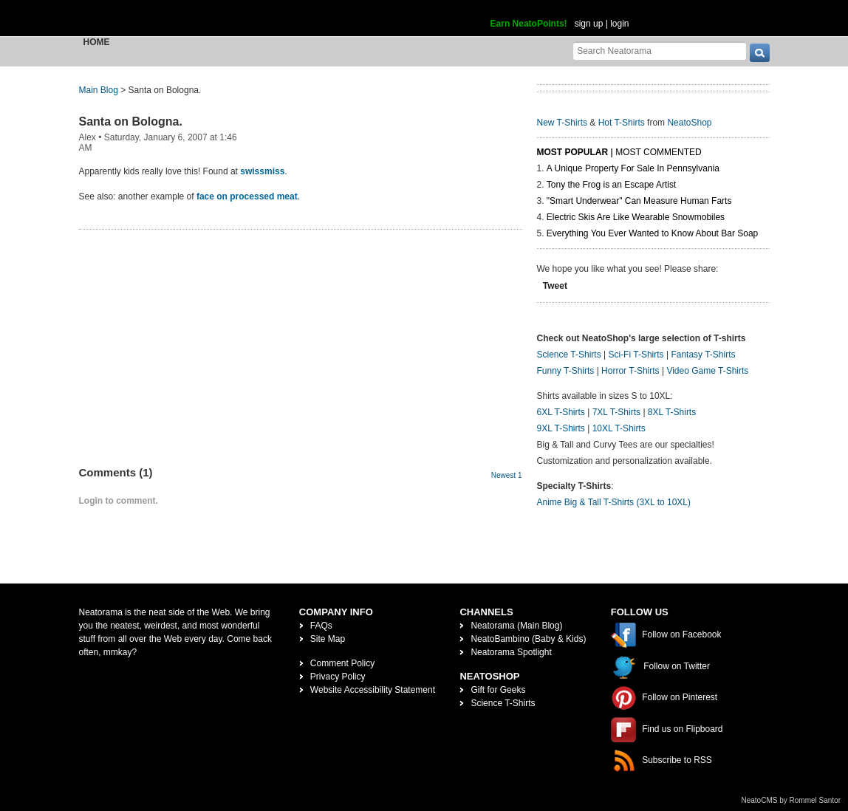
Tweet (555, 286)
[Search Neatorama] (659, 50)
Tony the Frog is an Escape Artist (611, 184)
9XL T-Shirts (561, 428)
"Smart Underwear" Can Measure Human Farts (639, 201)
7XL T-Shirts (616, 412)
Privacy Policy (338, 676)
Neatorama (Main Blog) (516, 625)
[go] (760, 53)
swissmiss (262, 171)
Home (96, 42)
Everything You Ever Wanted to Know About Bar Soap (652, 233)
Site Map (327, 639)
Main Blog (98, 90)
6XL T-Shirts (561, 412)
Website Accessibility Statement (372, 690)
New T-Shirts (562, 122)
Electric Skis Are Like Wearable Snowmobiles (636, 217)
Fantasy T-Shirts (703, 354)
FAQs (321, 625)
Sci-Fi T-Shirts (635, 354)
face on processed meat (247, 196)
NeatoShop (689, 122)
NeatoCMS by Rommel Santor (791, 800)
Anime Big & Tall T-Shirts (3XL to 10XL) (614, 502)
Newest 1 (506, 475)
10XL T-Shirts (619, 428)
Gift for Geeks (498, 690)
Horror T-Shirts (630, 371)
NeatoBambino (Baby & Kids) (528, 639)
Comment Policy (342, 663)
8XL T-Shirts (672, 412)
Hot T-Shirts (621, 122)
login (619, 23)
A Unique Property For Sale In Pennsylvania (633, 168)
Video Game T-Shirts (707, 371)
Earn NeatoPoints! (528, 23)
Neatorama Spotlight (511, 652)
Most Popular (573, 152)
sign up (589, 23)
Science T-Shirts (569, 354)
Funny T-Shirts (566, 371)
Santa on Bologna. (130, 121)
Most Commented (658, 152)
